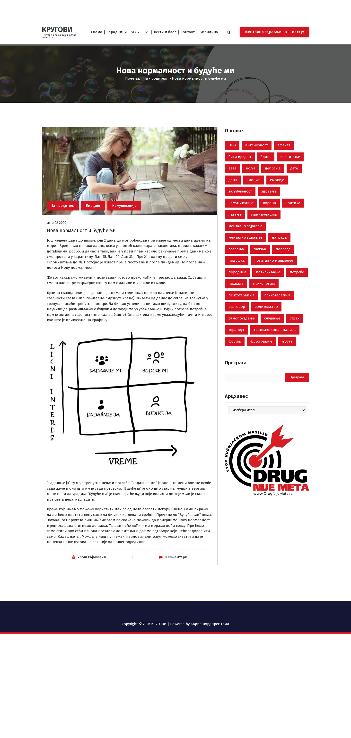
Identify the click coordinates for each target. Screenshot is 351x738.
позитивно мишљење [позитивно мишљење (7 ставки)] (273, 277)
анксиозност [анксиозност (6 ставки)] (256, 162)
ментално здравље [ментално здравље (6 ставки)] (245, 243)
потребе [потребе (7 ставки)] (297, 289)
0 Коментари (176, 577)
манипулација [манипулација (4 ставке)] (264, 231)
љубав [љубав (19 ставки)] (287, 358)
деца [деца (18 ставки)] (232, 196)
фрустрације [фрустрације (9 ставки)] (261, 358)
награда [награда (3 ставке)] (279, 254)
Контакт (188, 32)
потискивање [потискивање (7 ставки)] (268, 289)
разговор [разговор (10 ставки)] (236, 323)
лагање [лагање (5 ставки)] (235, 231)
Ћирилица (208, 32)
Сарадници (117, 32)
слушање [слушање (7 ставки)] (272, 335)
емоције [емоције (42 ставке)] (253, 196)
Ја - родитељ (156, 78)
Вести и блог (165, 32)
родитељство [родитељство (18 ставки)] (266, 323)
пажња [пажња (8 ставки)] (260, 266)
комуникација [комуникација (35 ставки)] (241, 220)
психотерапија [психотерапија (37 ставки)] (241, 312)
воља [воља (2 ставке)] (250, 185)
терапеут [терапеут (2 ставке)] (236, 346)
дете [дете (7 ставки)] (294, 185)
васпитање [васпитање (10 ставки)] (290, 173)
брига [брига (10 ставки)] (266, 173)
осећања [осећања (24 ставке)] (236, 266)
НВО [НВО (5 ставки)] (232, 162)
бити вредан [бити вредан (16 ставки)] (239, 173)
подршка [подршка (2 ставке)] (236, 277)
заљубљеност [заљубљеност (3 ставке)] (240, 208)
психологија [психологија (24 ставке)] (264, 300)
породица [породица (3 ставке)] (237, 289)
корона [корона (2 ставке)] (269, 220)
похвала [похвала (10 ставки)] (236, 300)
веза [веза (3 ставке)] (232, 185)
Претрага (236, 380)
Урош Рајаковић (92, 577)
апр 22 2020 (56, 243)
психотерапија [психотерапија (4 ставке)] (277, 312)
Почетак (132, 78)
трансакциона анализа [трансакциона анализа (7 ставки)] (275, 346)
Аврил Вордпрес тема (210, 624)
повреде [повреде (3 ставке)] (283, 266)
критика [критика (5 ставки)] (293, 220)
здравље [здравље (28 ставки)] (269, 208)
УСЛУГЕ (137, 32)
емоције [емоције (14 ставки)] (277, 196)
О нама (95, 32)
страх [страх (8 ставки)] (294, 335)
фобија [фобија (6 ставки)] (234, 358)
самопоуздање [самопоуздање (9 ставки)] (241, 335)
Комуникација (126, 226)
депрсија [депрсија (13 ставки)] (273, 185)
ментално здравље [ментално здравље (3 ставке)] (245, 254)
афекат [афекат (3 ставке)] (283, 162)
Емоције (94, 226)
